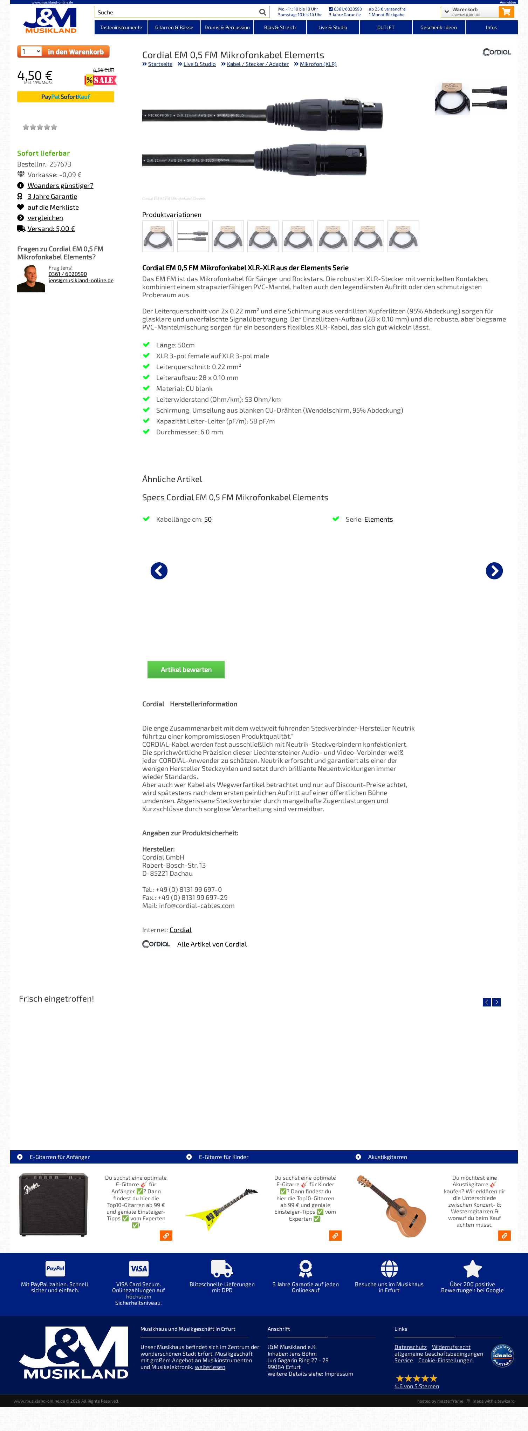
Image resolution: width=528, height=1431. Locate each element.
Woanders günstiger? (55, 185)
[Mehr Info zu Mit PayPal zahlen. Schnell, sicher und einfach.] (55, 1281)
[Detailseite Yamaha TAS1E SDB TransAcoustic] (201, 1066)
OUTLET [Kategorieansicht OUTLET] (386, 27)
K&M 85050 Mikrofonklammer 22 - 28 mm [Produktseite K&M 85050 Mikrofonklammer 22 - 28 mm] (328, 628)
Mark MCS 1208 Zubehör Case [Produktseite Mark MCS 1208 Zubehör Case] (476, 625)
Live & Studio (200, 64)
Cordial (181, 929)
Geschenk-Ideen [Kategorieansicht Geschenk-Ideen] (438, 27)
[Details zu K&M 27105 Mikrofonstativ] (402, 570)
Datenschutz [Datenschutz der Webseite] (411, 1346)
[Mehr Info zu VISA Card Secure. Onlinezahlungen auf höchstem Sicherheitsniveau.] (139, 1287)
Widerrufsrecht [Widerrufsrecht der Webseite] (451, 1346)
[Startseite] (52, 20)
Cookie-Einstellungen (445, 1360)
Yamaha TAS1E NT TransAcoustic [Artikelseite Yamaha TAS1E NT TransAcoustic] (326, 1117)
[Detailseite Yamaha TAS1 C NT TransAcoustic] (451, 1066)
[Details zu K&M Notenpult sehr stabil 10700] (179, 570)
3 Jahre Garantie (47, 196)
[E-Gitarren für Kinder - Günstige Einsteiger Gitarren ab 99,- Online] (335, 1235)
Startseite (160, 64)
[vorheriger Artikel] (159, 571)
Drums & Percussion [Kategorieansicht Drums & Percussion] (227, 27)
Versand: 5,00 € (46, 228)
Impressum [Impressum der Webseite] (339, 1373)
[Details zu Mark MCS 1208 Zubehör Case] (476, 570)
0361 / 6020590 (68, 274)
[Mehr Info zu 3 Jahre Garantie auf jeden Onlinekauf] (305, 1281)
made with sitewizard (494, 1400)
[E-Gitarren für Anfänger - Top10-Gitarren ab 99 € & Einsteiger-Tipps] (166, 1235)
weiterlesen (210, 1366)
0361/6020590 (345, 8)
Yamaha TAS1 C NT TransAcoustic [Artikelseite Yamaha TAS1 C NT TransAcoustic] (451, 1117)
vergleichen (40, 217)
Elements (378, 519)
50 (208, 519)
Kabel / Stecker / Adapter (258, 64)
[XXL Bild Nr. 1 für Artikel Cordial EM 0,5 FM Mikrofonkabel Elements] (489, 98)
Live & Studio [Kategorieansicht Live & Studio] (332, 27)
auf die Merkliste (48, 207)
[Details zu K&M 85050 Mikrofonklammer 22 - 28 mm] (327, 570)
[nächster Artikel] (494, 571)
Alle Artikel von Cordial (212, 944)
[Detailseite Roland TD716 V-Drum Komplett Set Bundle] (76, 1066)
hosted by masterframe (440, 1400)
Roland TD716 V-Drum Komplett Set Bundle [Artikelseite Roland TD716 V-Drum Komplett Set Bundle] (76, 1117)
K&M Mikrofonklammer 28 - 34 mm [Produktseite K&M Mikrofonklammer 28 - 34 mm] (253, 628)
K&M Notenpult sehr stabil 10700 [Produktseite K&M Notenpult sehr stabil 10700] (179, 628)
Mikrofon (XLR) (318, 64)
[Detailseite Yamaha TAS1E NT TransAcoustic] (326, 1066)
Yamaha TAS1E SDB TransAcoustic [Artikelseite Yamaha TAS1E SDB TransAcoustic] (201, 1117)
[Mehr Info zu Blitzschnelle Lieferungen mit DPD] (222, 1281)
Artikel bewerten (186, 669)
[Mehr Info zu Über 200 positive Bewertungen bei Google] (472, 1281)
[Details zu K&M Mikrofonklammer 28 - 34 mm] (253, 570)
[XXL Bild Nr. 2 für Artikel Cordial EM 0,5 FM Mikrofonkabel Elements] (452, 98)
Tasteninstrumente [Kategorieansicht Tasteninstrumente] (121, 27)
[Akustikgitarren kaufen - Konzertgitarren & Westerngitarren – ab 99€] (504, 1235)
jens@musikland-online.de (81, 280)
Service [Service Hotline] (404, 1360)
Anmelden (508, 2)
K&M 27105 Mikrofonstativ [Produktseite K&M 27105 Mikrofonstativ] (402, 625)
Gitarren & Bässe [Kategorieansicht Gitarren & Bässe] (174, 27)
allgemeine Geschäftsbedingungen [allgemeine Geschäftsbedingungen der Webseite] (439, 1353)
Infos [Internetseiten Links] (491, 27)
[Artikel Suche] (175, 12)
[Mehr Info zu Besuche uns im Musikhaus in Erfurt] (389, 1281)
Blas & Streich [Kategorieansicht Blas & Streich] (280, 27)
